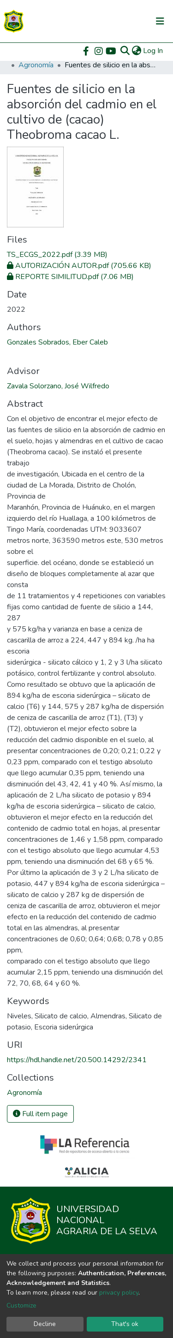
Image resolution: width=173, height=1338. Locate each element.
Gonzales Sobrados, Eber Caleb (57, 342)
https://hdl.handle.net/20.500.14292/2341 (77, 1060)
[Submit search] (125, 50)
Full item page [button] (40, 1114)
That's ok (124, 1324)
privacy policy (118, 1292)
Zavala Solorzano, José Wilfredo (58, 386)
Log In (153, 51)
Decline (45, 1324)
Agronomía (36, 65)
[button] (136, 50)
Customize (21, 1305)
